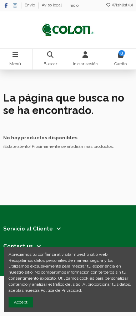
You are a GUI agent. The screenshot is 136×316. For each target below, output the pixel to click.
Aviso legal (52, 5)
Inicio (74, 5)
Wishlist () (119, 5)
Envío (30, 5)
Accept (20, 302)
